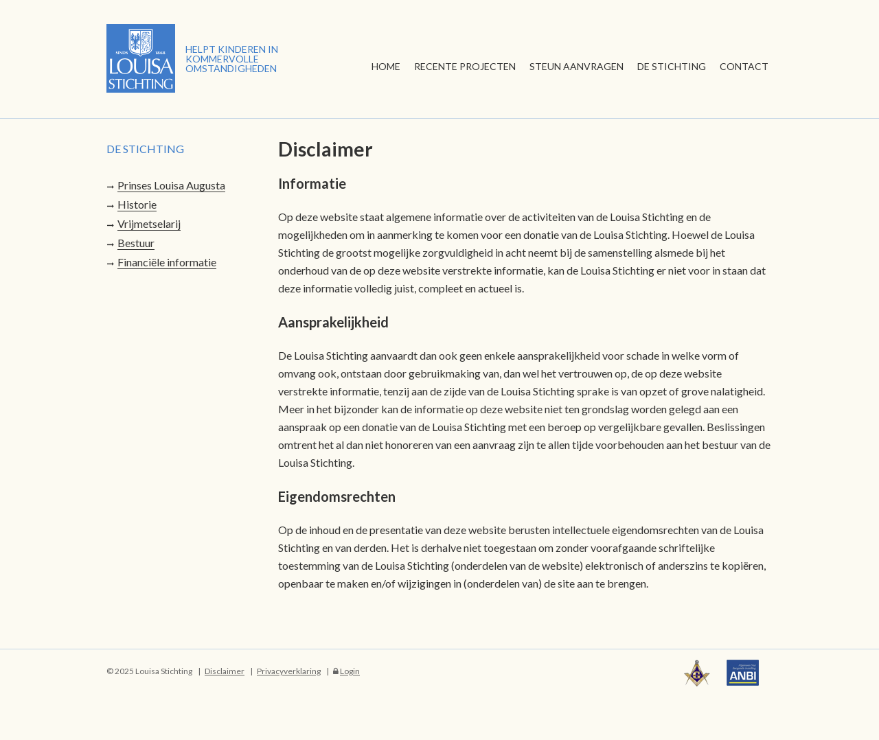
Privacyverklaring (289, 671)
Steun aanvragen (576, 66)
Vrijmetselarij (149, 223)
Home (386, 66)
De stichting (671, 66)
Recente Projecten (465, 66)
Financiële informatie (166, 261)
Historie (137, 204)
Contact (744, 66)
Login (350, 671)
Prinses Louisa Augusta (171, 185)
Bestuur (136, 242)
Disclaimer (224, 671)
